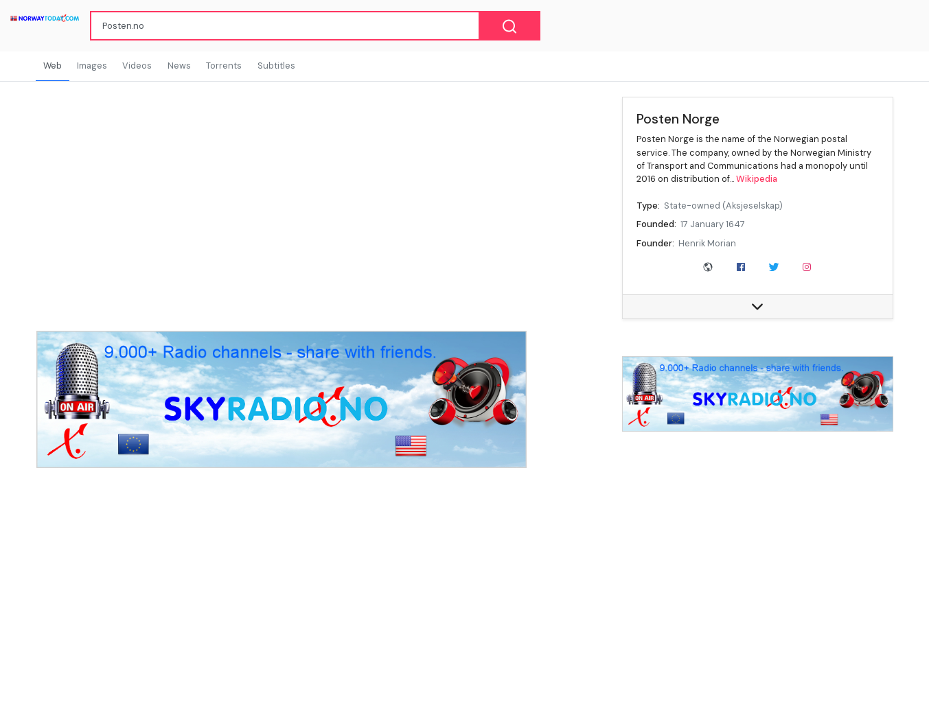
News (179, 65)
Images (92, 65)
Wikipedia (756, 179)
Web (52, 65)
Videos (137, 65)
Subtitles (276, 65)
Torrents (224, 65)
